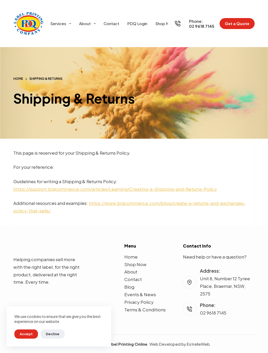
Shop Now (165, 23)
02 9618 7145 (201, 26)
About (88, 23)
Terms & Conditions (145, 309)
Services (61, 23)
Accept (26, 334)
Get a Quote (237, 23)
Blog (129, 287)
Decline (52, 334)
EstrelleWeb (198, 343)
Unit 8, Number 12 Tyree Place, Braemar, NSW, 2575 (225, 286)
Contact (111, 23)
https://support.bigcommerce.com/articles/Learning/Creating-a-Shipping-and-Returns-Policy (115, 189)
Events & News (140, 294)
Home (131, 257)
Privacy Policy (139, 302)
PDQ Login (137, 23)
